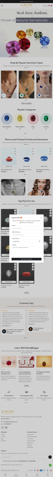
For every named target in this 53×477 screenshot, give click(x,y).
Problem (14, 245)
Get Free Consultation (26, 259)
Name (14, 225)
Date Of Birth (16, 238)
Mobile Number (16, 232)
